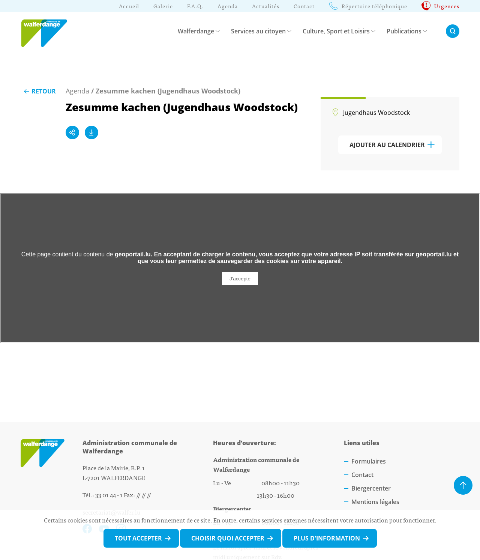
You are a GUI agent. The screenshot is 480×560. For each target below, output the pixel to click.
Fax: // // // (137, 495)
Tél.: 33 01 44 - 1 (102, 495)
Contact (362, 475)
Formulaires (368, 461)
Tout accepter (138, 538)
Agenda (77, 90)
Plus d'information (327, 538)
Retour (39, 91)
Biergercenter (371, 488)
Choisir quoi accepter (227, 538)
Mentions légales (375, 502)
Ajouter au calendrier (387, 145)
